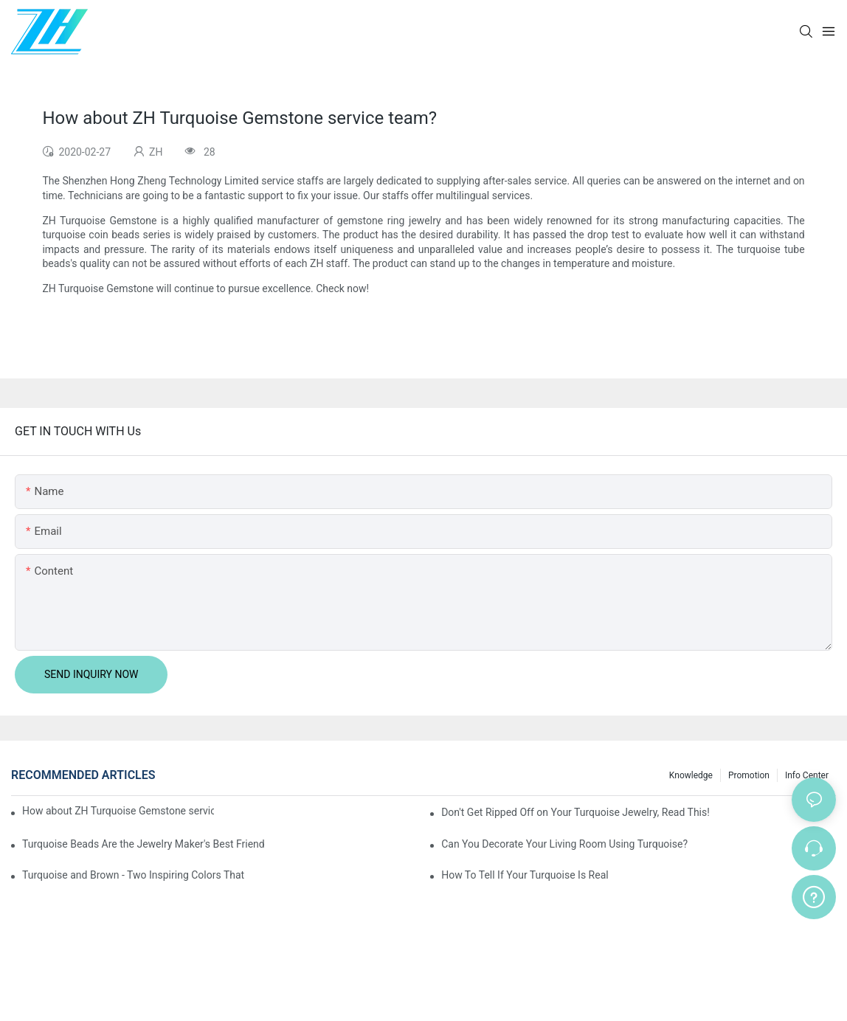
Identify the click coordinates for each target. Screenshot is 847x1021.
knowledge (691, 775)
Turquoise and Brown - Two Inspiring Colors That (133, 875)
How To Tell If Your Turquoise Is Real (525, 875)
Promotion (749, 775)
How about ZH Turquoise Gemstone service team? (118, 811)
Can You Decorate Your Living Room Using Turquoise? (564, 844)
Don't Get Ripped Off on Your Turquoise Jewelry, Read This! (575, 812)
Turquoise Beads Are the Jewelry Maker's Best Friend (143, 844)
